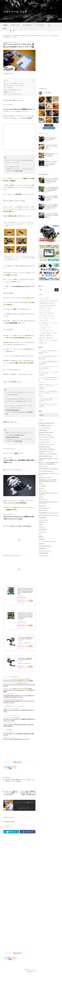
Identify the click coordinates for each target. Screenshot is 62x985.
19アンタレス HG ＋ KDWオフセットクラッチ (14, 83)
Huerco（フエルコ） (43, 510)
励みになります (17, 762)
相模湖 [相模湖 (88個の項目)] (41, 337)
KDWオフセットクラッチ (20, 779)
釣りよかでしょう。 (43, 490)
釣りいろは (41, 488)
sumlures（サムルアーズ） (45, 508)
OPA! (40, 534)
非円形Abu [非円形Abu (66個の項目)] (42, 342)
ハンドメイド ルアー (40, 25)
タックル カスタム (28, 25)
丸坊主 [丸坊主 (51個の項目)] (48, 332)
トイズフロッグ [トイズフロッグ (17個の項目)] (43, 320)
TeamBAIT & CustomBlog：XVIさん (46, 422)
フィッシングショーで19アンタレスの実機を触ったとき (17, 109)
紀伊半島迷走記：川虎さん (44, 446)
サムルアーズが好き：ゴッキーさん (46, 437)
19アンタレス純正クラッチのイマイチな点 (13, 85)
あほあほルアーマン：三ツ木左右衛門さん (48, 453)
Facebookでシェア (27, 832)
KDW (13, 779)
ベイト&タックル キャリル (44, 550)
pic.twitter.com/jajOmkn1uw (12, 437)
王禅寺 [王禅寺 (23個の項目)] (41, 335)
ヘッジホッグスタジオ (43, 555)
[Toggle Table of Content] (32, 81)
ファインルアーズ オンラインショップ (47, 541)
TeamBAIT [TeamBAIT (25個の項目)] (51, 313)
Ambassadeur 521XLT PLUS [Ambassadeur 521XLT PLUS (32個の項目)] (46, 303)
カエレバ (21, 640)
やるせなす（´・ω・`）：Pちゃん (46, 444)
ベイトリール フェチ (15, 11)
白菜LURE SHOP (42, 517)
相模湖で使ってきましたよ (10, 91)
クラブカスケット (43, 531)
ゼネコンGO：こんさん (44, 441)
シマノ (12, 781)
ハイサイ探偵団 (42, 486)
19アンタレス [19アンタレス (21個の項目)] (43, 300)
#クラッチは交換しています (18, 435)
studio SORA (41, 543)
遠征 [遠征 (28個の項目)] (55, 340)
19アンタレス (8, 777)
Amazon (26, 600)
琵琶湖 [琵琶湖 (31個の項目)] (48, 335)
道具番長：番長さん (43, 430)
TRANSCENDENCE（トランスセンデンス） (48, 512)
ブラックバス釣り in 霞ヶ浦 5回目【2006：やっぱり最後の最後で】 (51, 215)
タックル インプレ (16, 25)
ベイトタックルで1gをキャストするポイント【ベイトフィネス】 (51, 146)
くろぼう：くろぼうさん (44, 439)
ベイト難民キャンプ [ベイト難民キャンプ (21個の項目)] (44, 327)
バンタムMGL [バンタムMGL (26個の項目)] (43, 323)
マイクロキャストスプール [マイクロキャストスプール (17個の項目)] (46, 330)
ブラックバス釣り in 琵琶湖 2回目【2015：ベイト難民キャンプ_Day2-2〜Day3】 (51, 206)
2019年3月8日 (18, 441)
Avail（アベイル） (43, 499)
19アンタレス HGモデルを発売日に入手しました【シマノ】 (16, 739)
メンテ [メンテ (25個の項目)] (41, 332)
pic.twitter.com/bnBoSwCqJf (12, 410)
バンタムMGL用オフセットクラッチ (21, 286)
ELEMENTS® (42, 522)
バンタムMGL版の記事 (11, 322)
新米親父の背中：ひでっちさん (45, 451)
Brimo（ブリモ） (42, 505)
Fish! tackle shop (42, 548)
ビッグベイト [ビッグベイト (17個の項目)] (53, 323)
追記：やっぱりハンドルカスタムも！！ (13, 94)
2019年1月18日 (19, 170)
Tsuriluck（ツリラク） (43, 466)
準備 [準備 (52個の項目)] (55, 332)
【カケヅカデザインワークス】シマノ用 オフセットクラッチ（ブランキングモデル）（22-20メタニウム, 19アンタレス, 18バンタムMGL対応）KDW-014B (25, 591)
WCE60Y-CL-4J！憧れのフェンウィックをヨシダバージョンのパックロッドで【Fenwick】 (48, 386)
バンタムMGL (18, 781)
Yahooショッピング (20, 601)
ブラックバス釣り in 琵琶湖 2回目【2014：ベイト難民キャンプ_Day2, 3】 (51, 197)
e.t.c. (49, 25)
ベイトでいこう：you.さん (44, 427)
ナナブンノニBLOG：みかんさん (46, 471)
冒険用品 (41, 536)
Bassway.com (42, 538)
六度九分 (41, 524)
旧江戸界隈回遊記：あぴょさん (45, 425)
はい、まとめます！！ (9, 87)
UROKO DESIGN (42, 529)
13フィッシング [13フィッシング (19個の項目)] (43, 298)
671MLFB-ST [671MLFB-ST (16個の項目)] (53, 300)
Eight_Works (14, 42)
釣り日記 (6, 25)
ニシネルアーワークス (43, 519)
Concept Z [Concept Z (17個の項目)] (42, 308)
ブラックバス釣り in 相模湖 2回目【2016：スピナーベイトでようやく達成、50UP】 (51, 180)
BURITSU (41, 483)
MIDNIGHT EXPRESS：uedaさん (46, 432)
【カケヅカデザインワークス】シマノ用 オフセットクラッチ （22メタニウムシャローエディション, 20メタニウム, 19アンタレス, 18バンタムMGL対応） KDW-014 (25, 615)
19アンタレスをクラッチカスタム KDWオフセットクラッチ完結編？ (18, 680)
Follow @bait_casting (8, 821)
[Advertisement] (19, 137)
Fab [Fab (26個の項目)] (50, 308)
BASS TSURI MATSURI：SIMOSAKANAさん (48, 468)
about (5, 28)
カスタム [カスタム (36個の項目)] (50, 315)
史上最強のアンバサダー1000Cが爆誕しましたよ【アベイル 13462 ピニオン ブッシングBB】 (48, 393)
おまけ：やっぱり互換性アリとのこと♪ (12, 89)
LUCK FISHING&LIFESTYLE (45, 545)
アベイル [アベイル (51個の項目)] (42, 315)
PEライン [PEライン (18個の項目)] (42, 313)
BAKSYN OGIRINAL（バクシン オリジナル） (49, 515)
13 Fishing (41, 497)
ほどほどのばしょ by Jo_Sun (45, 477)
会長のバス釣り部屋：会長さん (45, 456)
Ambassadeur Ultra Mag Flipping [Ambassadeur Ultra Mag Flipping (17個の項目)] (47, 305)
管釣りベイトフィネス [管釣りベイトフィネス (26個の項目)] (45, 340)
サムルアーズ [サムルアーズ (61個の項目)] (43, 318)
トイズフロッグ (42, 527)
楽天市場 (30, 600)
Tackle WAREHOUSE (43, 553)
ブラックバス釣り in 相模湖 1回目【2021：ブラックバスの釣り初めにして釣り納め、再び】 (49, 379)
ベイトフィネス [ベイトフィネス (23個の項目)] (43, 325)
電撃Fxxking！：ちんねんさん (45, 434)
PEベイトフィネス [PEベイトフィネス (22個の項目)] (44, 310)
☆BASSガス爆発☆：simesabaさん (46, 449)
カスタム (29, 779)
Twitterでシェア (11, 832)
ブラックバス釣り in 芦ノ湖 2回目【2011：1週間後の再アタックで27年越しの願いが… (51, 189)
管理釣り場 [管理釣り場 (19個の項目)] (49, 337)
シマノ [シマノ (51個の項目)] (51, 318)
